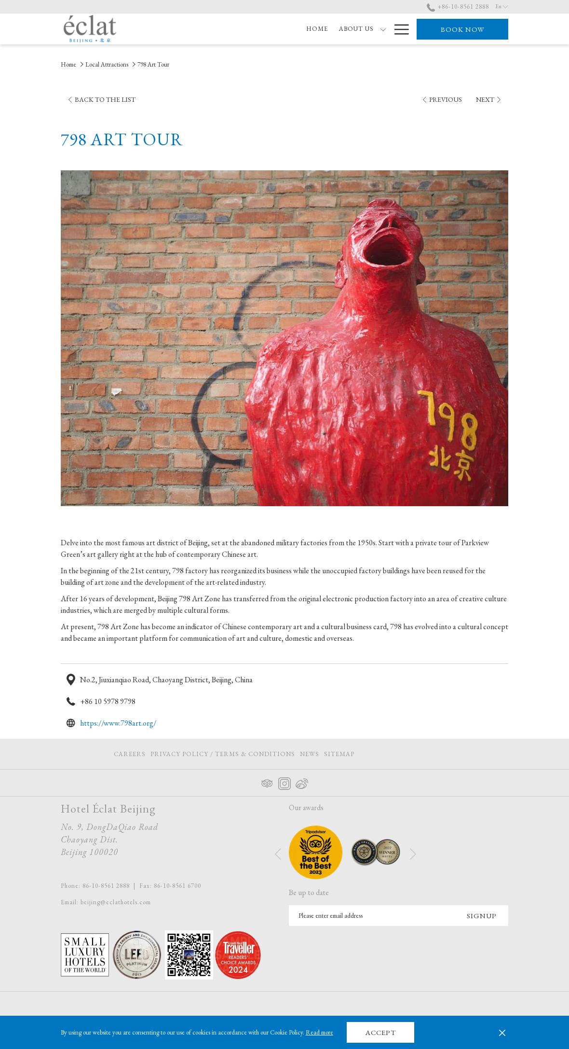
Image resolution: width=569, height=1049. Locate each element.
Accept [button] (381, 1032)
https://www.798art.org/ (118, 723)
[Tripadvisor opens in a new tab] (267, 781)
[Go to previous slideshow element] (278, 854)
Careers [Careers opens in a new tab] (130, 755)
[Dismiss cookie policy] (502, 1032)
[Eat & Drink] (358, 29)
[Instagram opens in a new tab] (284, 781)
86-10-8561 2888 (106, 886)
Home (68, 64)
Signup (482, 915)
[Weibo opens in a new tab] (302, 781)
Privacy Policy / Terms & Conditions (222, 754)
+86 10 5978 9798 (107, 701)
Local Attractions (106, 64)
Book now (463, 29)
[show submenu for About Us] (251, 29)
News (309, 754)
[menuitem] (131, 754)
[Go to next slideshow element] (413, 854)
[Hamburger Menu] (398, 29)
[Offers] (312, 29)
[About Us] (224, 29)
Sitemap (339, 754)
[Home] (184, 29)
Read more (319, 1032)
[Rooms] (274, 29)
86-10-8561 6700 (177, 886)
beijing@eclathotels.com (116, 902)
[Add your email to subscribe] (372, 915)
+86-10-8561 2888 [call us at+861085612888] (458, 6)
